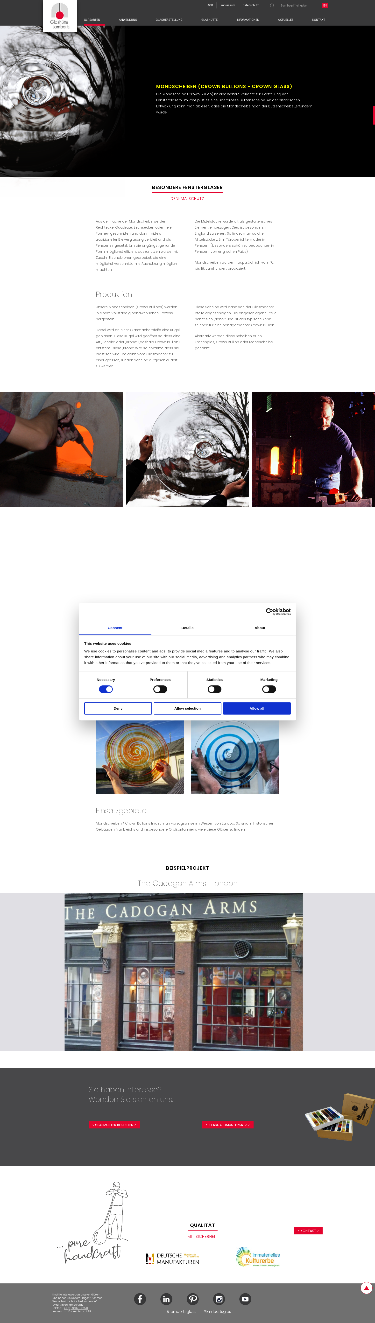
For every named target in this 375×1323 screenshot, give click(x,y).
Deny (118, 709)
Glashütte (209, 19)
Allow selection (187, 709)
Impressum (59, 1311)
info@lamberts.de (72, 1305)
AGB (88, 1311)
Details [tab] (188, 628)
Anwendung (128, 19)
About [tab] (260, 628)
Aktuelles (285, 19)
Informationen (247, 19)
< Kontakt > (308, 1230)
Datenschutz (76, 1311)
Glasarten (92, 19)
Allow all (257, 709)
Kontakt (318, 19)
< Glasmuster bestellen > (114, 1124)
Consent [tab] (115, 628)
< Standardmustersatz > (228, 1124)
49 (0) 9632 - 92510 (76, 1308)
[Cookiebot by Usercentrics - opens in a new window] (269, 611)
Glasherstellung (169, 19)
